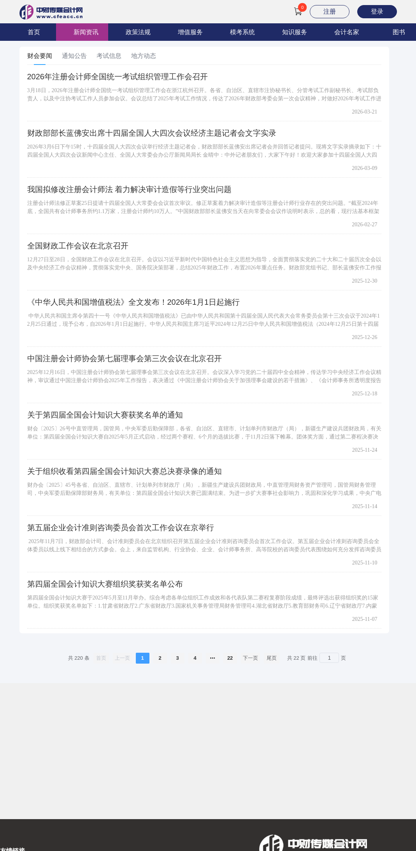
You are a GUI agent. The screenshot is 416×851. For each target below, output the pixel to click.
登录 (377, 11)
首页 (34, 32)
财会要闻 (39, 55)
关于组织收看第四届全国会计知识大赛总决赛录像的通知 (124, 471)
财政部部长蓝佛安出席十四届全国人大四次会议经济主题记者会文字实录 (151, 133)
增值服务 (190, 32)
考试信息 (109, 55)
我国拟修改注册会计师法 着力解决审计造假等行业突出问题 (129, 189)
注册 (329, 11)
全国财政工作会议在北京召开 (77, 245)
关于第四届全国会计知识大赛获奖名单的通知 (105, 415)
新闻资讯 (86, 32)
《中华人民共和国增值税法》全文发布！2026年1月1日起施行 (133, 302)
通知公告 (74, 55)
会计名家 (346, 32)
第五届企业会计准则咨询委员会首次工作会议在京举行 (120, 527)
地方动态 (143, 55)
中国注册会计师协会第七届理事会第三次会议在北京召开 (124, 358)
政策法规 (138, 32)
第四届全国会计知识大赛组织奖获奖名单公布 (105, 584)
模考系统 (242, 32)
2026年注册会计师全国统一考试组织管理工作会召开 (117, 76)
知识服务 (294, 32)
